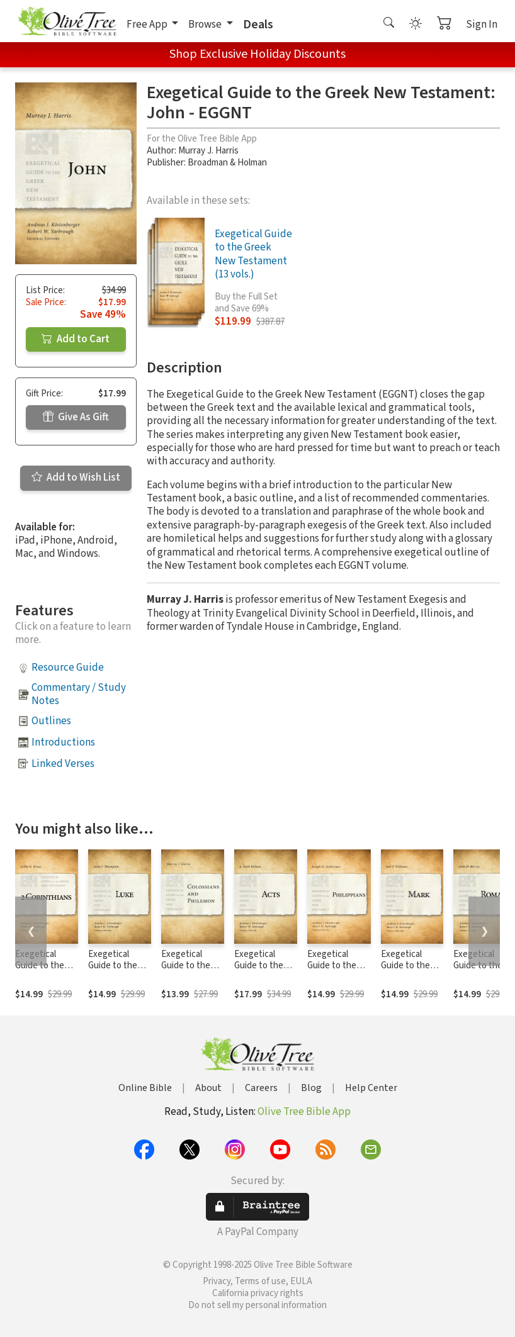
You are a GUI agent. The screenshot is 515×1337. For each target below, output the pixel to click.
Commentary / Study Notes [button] (78, 694)
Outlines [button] (51, 721)
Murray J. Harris (208, 150)
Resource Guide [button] (67, 667)
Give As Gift (76, 417)
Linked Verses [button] (62, 763)
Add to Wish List (75, 477)
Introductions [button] (63, 742)
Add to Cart (76, 339)
